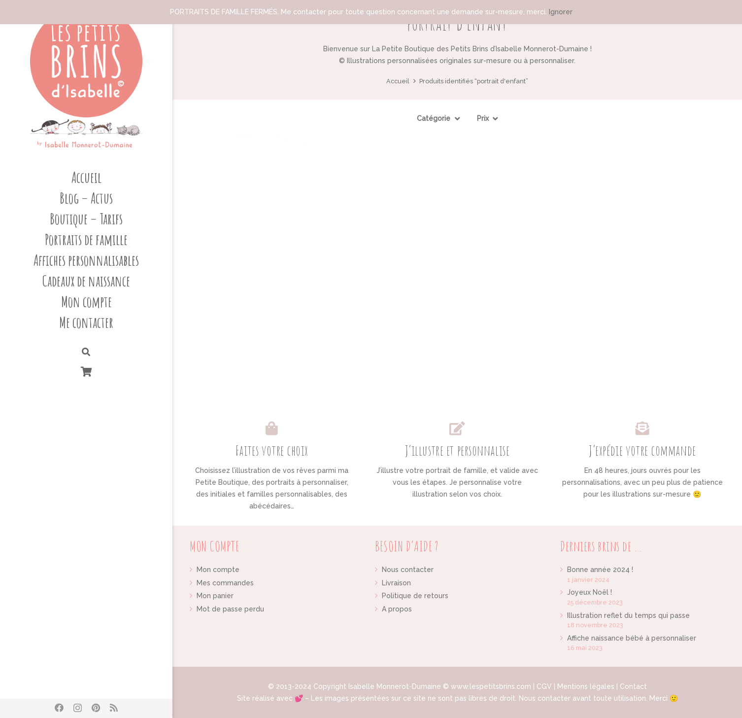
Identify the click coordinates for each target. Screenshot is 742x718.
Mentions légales (585, 686)
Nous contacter (408, 570)
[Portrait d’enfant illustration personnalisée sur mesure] (277, 224)
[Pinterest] (96, 707)
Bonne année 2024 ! (600, 570)
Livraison (396, 583)
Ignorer (561, 12)
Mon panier (215, 596)
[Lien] (86, 79)
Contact (633, 686)
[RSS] (114, 707)
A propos (397, 609)
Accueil (397, 81)
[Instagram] (77, 708)
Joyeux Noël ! (589, 592)
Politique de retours (415, 596)
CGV (544, 686)
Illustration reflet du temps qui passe (628, 615)
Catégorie (433, 118)
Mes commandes (225, 583)
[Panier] (86, 371)
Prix (483, 118)
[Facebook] (59, 707)
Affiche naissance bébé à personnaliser (631, 638)
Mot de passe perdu (230, 609)
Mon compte (218, 570)
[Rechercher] (86, 352)
